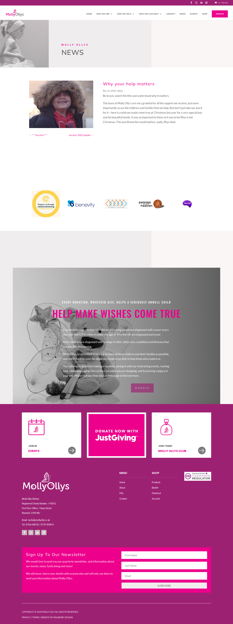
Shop (204, 14)
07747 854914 (47, 524)
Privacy (26, 617)
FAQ (121, 493)
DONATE (220, 14)
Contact (170, 14)
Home (89, 14)
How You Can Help (149, 14)
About (122, 487)
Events (194, 14)
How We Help (124, 14)
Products (156, 482)
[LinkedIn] (201, 4)
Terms (35, 617)
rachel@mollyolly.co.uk (39, 520)
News (183, 14)
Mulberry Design (63, 617)
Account (156, 498)
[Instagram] (206, 4)
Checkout (156, 493)
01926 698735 (32, 524)
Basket (155, 487)
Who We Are (102, 14)
